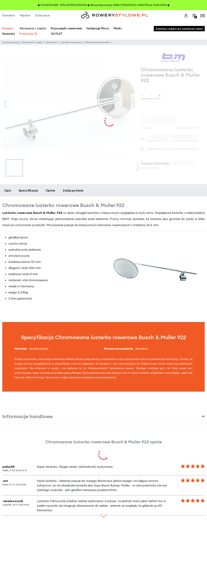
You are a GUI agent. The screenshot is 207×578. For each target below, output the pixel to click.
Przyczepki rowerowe (66, 28)
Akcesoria (51, 42)
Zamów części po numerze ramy (179, 29)
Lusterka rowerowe (70, 42)
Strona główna (10, 42)
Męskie (25, 15)
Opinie (50, 190)
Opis (7, 190)
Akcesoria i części (33, 42)
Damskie (8, 15)
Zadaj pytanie (73, 190)
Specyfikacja (28, 190)
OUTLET (57, 33)
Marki (118, 28)
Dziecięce (42, 15)
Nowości (8, 33)
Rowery (7, 28)
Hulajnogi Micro (97, 28)
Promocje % (28, 33)
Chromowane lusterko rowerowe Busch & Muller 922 (113, 42)
